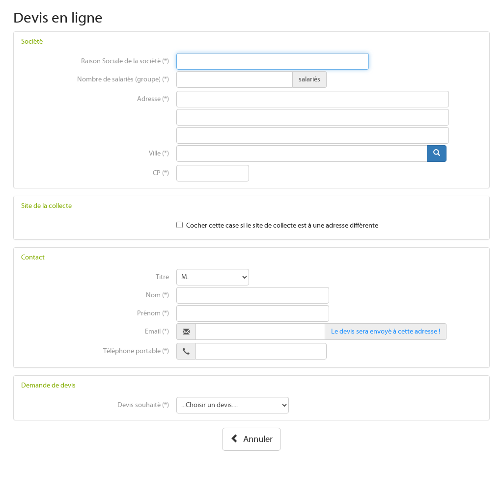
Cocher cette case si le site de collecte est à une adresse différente (282, 226)
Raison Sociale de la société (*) (125, 61)
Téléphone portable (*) (136, 351)
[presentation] (272, 61)
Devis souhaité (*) (143, 405)
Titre (162, 277)
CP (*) (161, 173)
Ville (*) (159, 153)
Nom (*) (157, 295)
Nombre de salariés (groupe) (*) (123, 79)
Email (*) (157, 331)
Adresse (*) (153, 99)
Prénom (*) (153, 313)
